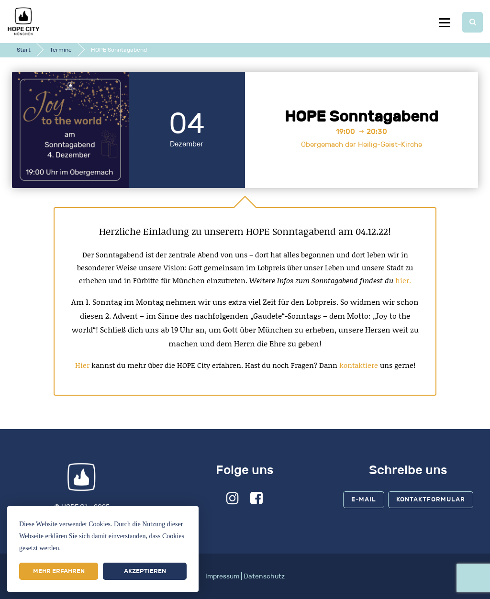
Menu (444, 22)
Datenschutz (264, 576)
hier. (403, 280)
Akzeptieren (145, 571)
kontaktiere (358, 365)
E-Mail (363, 499)
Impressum (222, 576)
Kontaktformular (430, 499)
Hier (82, 365)
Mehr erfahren (59, 571)
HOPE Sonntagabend (361, 116)
